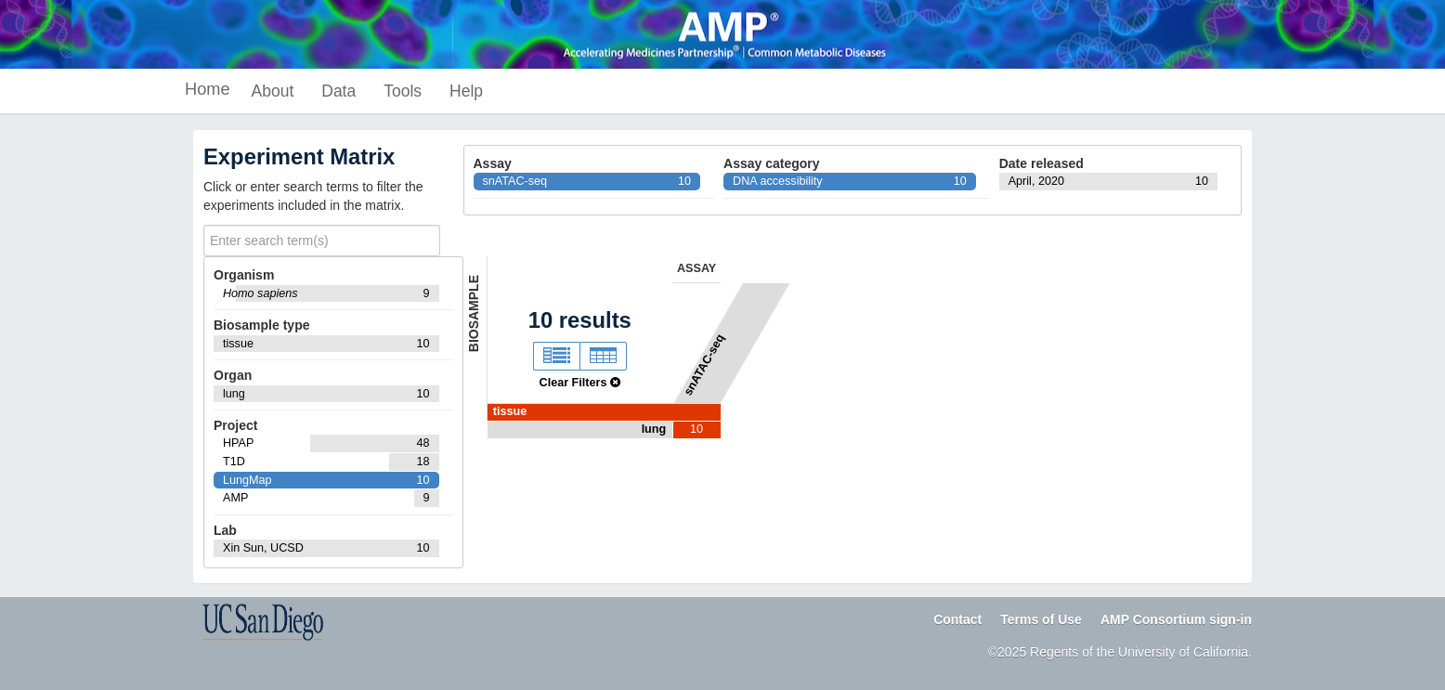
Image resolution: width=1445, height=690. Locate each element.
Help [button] (466, 91)
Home (207, 89)
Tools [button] (403, 91)
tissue (510, 411)
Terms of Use (1041, 619)
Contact (957, 619)
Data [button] (338, 91)
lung (654, 429)
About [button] (273, 91)
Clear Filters (580, 382)
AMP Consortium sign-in (1176, 619)
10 (696, 429)
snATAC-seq (703, 364)
